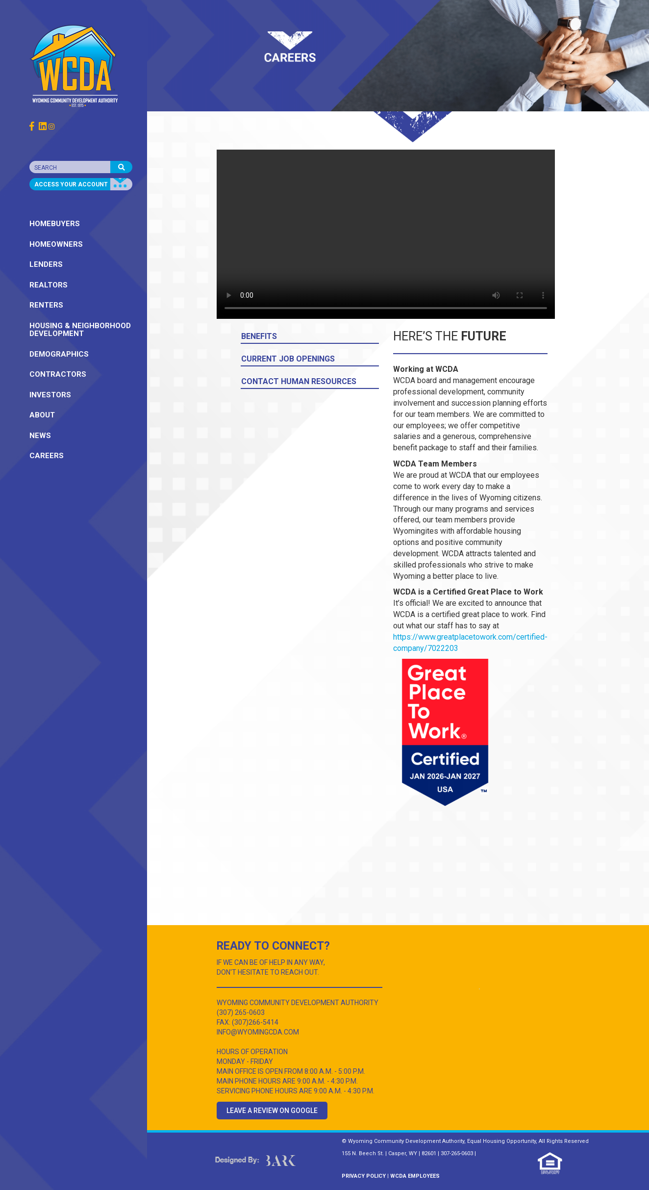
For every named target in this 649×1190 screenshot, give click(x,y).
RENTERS (46, 305)
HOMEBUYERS (54, 223)
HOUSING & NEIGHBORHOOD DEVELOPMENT (80, 329)
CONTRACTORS (57, 374)
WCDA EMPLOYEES (415, 1176)
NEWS (40, 435)
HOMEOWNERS (56, 244)
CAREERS (46, 455)
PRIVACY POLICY (364, 1176)
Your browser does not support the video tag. (386, 234)
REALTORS (48, 285)
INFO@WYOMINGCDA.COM (258, 1032)
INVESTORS (50, 394)
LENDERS (46, 264)
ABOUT (42, 415)
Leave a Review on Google (272, 1110)
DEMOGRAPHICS (59, 354)
